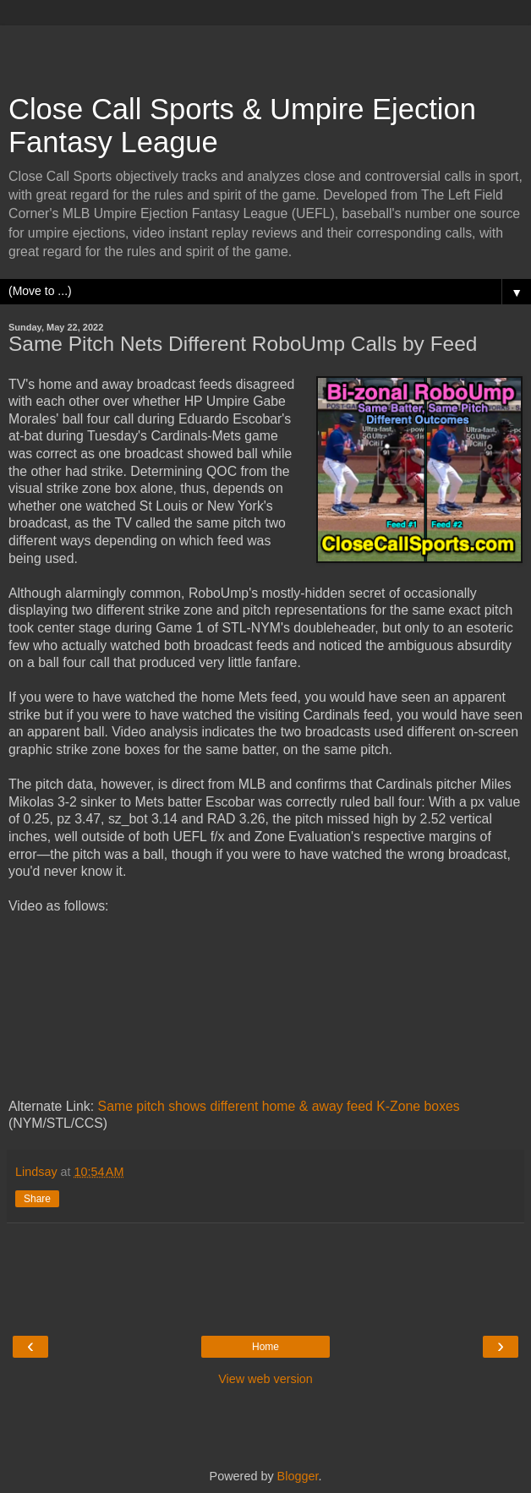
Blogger (298, 1476)
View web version (265, 1379)
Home (265, 1347)
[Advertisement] (265, 50)
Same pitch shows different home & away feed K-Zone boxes (279, 1106)
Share (37, 1199)
